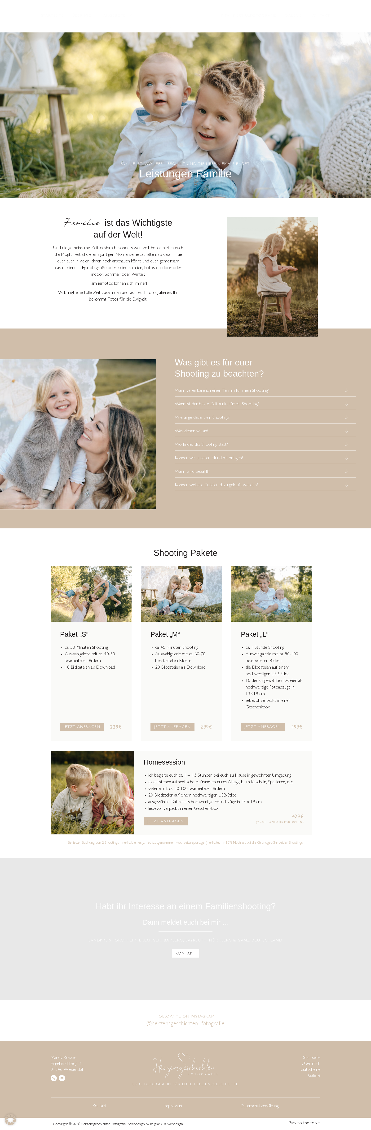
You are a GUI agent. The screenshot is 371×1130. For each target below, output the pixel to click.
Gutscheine (310, 1070)
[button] (10, 1119)
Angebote (117, 16)
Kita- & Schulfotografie (248, 16)
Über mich (83, 16)
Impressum (173, 1106)
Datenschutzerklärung (259, 1106)
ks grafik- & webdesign (166, 1124)
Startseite (52, 16)
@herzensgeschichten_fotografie (186, 1024)
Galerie (293, 16)
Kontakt (320, 16)
